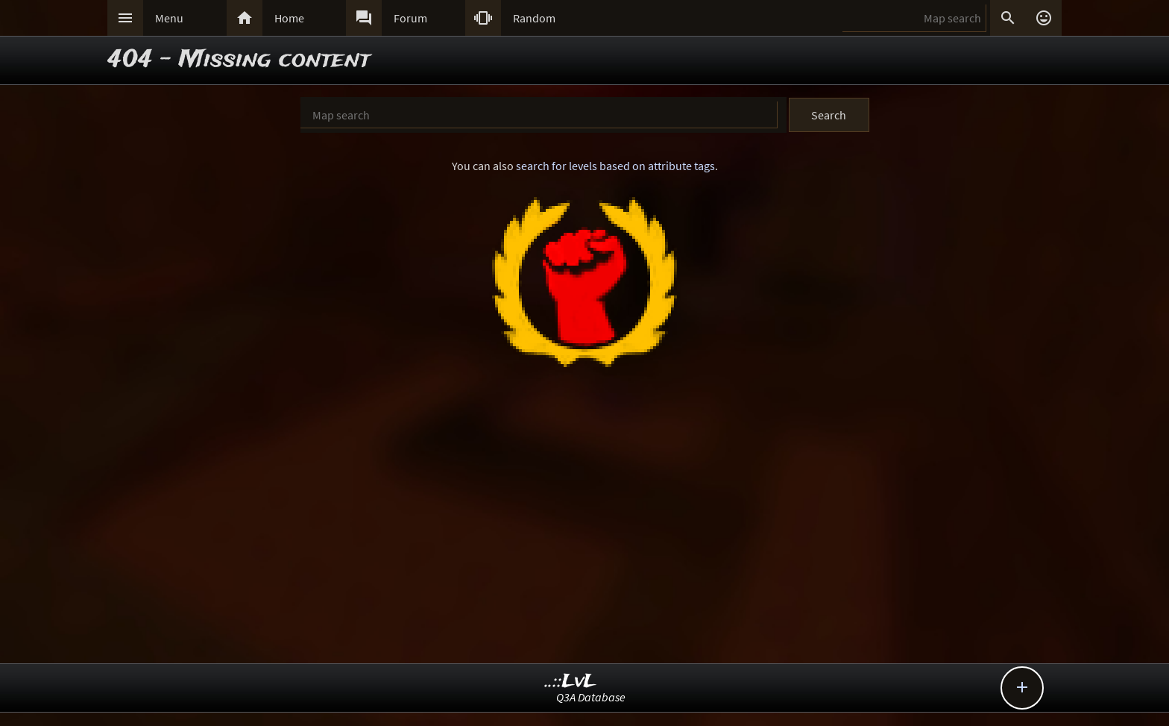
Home (289, 17)
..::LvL (571, 682)
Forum (410, 17)
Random (534, 17)
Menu (169, 17)
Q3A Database (591, 696)
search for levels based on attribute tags (615, 165)
